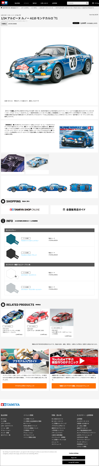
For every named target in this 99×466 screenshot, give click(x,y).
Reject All (73, 458)
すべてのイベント (28, 435)
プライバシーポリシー (83, 440)
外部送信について (82, 444)
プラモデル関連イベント (30, 428)
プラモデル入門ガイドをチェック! (24, 386)
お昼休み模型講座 (57, 435)
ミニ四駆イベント (28, 419)
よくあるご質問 (81, 426)
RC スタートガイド (57, 421)
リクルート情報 (81, 446)
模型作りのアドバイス (58, 428)
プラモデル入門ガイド (58, 426)
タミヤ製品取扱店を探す (84, 430)
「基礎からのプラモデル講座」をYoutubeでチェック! (74, 386)
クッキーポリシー (82, 442)
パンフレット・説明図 (58, 437)
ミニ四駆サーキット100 (59, 440)
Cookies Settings (73, 453)
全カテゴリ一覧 (5, 435)
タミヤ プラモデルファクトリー (86, 433)
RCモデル (4, 419)
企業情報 (79, 419)
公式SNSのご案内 (82, 437)
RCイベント (27, 423)
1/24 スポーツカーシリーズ (46, 8)
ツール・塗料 (5, 428)
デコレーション (5, 430)
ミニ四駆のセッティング (59, 423)
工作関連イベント (28, 430)
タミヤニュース (56, 444)
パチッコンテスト (57, 433)
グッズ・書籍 (5, 433)
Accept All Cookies (74, 462)
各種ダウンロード (82, 428)
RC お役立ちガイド (57, 419)
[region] (49, 457)
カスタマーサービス (83, 421)
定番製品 (4, 24)
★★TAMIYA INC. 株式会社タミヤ (10, 8)
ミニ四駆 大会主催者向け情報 (32, 421)
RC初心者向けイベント (30, 426)
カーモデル (34, 8)
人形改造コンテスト (58, 430)
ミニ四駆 (3, 421)
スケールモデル (25, 8)
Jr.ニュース (55, 442)
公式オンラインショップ (84, 435)
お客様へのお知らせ (83, 423)
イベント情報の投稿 (29, 437)
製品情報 (17, 3)
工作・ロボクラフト (7, 426)
